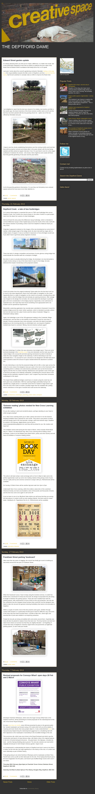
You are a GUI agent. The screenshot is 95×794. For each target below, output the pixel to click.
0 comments (13, 543)
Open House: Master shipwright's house (80, 118)
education (11, 546)
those (49, 729)
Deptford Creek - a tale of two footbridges (21, 209)
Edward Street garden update (16, 60)
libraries (16, 546)
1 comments (13, 195)
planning (25, 395)
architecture (11, 395)
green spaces (12, 198)
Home (29, 782)
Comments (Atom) (33, 788)
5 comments (13, 392)
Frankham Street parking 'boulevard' (19, 557)
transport (39, 395)
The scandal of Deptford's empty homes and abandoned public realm (80, 128)
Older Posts (51, 782)
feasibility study (22, 352)
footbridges (19, 395)
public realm (32, 395)
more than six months (14, 725)
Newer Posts (7, 782)
